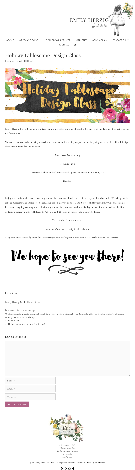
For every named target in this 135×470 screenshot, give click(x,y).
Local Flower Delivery (58, 40)
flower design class (80, 313)
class (20, 313)
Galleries (81, 40)
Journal (64, 45)
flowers (93, 313)
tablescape (119, 313)
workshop (30, 317)
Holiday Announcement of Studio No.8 (26, 324)
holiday (101, 313)
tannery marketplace (14, 317)
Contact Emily (121, 40)
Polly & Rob (13, 320)
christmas (12, 313)
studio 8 (110, 313)
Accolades (101, 40)
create (26, 313)
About (10, 40)
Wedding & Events (29, 40)
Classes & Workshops (25, 310)
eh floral (41, 313)
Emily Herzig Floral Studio (58, 313)
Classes (11, 310)
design (33, 313)
